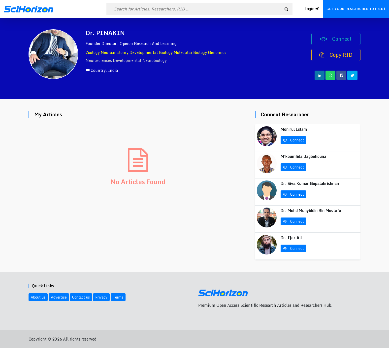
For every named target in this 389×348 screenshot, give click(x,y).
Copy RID (336, 55)
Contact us (81, 297)
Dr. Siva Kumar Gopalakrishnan (310, 183)
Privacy (101, 297)
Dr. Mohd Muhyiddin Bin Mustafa (311, 210)
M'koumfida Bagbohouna (303, 156)
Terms (118, 297)
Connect (336, 39)
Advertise (59, 297)
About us (38, 297)
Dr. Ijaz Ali (291, 237)
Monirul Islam (294, 129)
